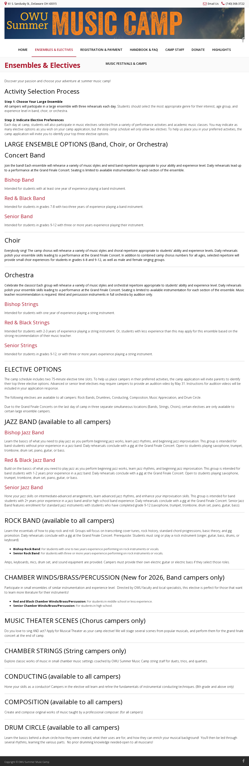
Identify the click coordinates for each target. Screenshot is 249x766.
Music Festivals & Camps (126, 63)
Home (23, 49)
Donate (198, 49)
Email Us (213, 4)
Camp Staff (174, 49)
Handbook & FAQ (144, 49)
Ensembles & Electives (54, 49)
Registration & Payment (101, 49)
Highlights (221, 49)
